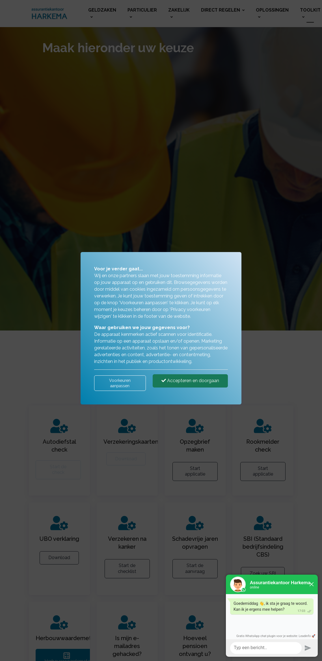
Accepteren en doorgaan (190, 380)
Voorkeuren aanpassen (120, 383)
